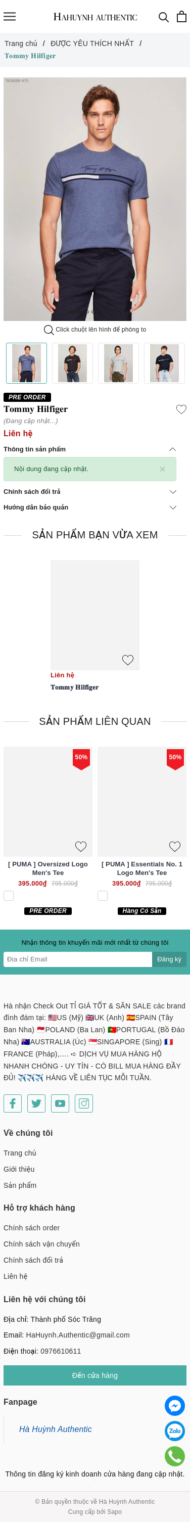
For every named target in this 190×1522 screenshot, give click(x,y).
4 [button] (98, 311)
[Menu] (10, 16)
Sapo (114, 1511)
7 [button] (115, 311)
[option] (95, 199)
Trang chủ (20, 1153)
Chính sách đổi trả (90, 491)
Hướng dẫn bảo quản (90, 507)
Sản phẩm (20, 1185)
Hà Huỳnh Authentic (55, 1429)
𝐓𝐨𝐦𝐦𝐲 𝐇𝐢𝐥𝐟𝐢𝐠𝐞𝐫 (75, 687)
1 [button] (75, 311)
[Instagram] (84, 1103)
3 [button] (92, 311)
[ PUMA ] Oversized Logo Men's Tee (48, 868)
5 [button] (104, 311)
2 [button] (87, 311)
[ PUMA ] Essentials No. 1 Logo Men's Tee (142, 868)
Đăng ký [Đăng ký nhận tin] (169, 959)
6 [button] (109, 311)
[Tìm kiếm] (164, 16)
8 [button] (120, 311)
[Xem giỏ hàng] (181, 16)
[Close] (162, 468)
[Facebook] (13, 1103)
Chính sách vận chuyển (42, 1244)
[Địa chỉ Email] (78, 959)
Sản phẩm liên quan (95, 721)
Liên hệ (15, 1276)
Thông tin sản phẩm (90, 449)
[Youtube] (60, 1103)
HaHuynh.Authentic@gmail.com (78, 1335)
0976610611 (60, 1351)
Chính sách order (32, 1228)
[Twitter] (36, 1103)
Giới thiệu (19, 1169)
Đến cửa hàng (95, 1375)
